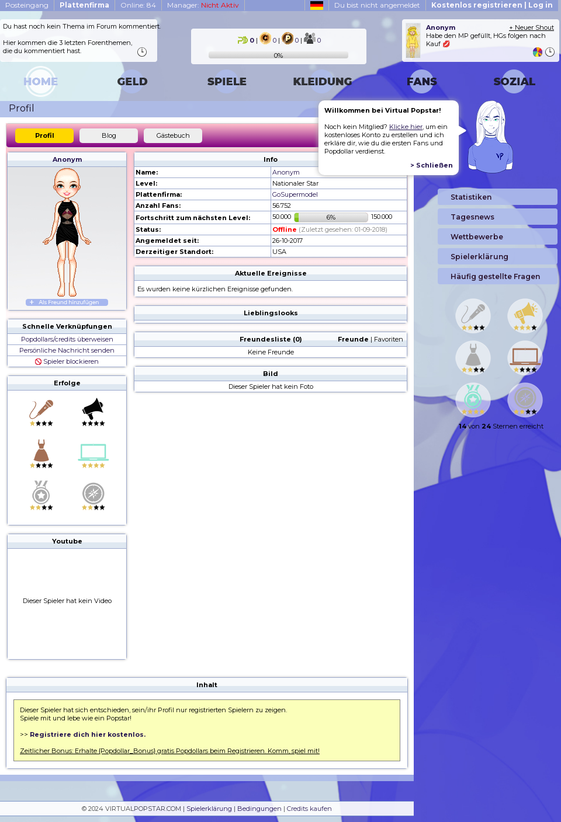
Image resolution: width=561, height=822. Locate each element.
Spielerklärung (209, 808)
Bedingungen (259, 808)
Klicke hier (406, 127)
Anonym (67, 159)
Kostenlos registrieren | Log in (492, 5)
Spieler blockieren (67, 361)
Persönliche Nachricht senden (67, 350)
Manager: (203, 5)
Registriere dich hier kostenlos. (88, 734)
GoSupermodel (295, 194)
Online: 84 (138, 5)
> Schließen (431, 165)
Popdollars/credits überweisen (67, 339)
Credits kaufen (309, 808)
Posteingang (27, 5)
